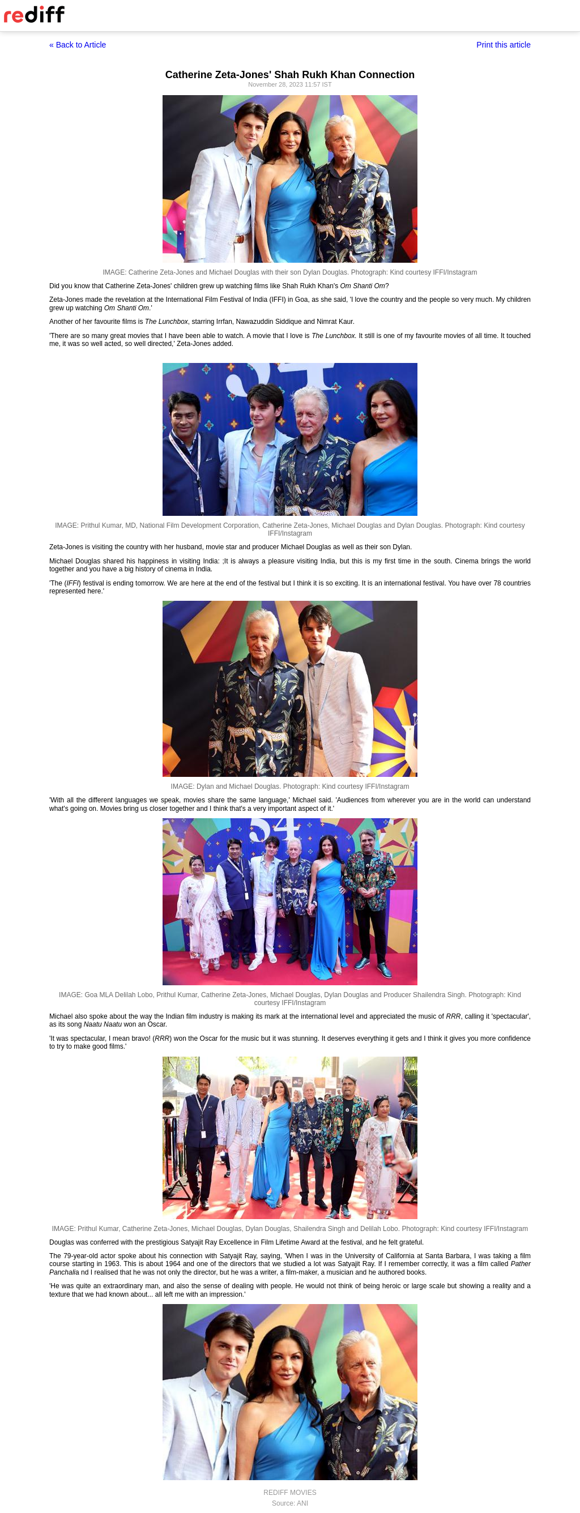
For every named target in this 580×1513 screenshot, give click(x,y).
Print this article (503, 44)
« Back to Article (77, 44)
